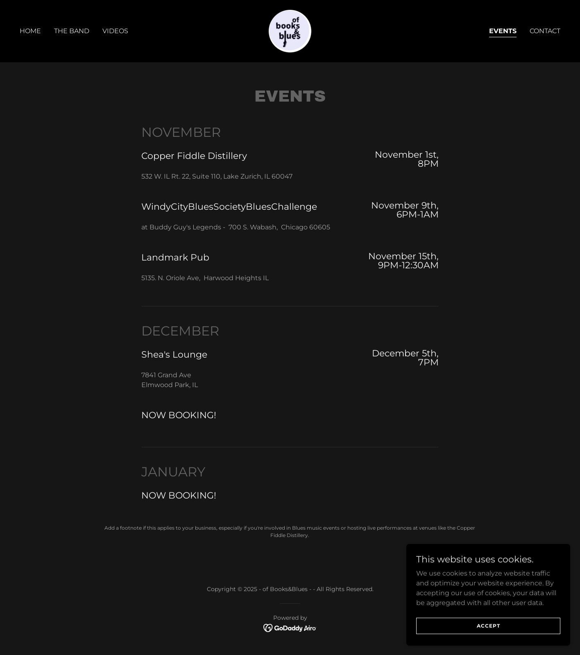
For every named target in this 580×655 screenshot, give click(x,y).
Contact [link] (545, 31)
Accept (488, 626)
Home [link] (30, 31)
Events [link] (503, 31)
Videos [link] (115, 31)
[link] (290, 30)
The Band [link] (71, 31)
